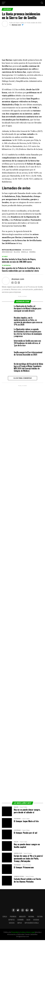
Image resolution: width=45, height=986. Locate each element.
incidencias (7, 252)
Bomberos (27, 250)
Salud (28, 920)
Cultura (39, 916)
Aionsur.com (16, 25)
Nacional (31, 916)
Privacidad (14, 932)
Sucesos (12, 923)
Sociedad (36, 920)
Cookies (22, 932)
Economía (21, 920)
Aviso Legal (31, 932)
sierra (33, 252)
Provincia (13, 916)
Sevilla (25, 252)
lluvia (17, 252)
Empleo (19, 923)
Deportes (11, 920)
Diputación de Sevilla (32, 923)
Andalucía (22, 916)
